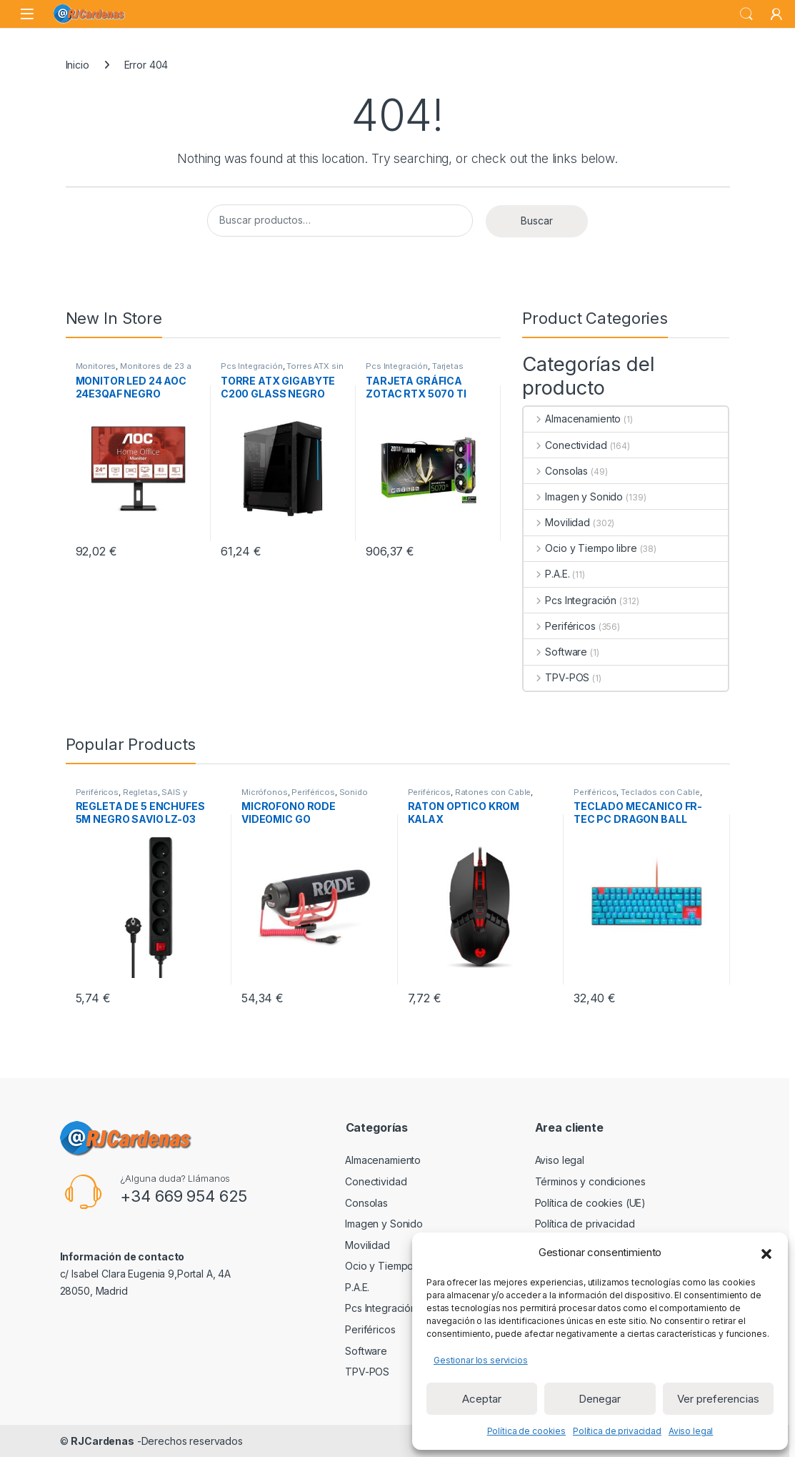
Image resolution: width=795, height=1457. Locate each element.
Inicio (77, 65)
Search (746, 14)
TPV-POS (556, 677)
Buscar (537, 220)
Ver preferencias (718, 1399)
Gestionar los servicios (481, 1360)
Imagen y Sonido (573, 496)
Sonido (353, 792)
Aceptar (481, 1399)
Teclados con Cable (660, 792)
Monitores (96, 366)
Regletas (140, 792)
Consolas (556, 471)
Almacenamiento (572, 419)
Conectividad (565, 445)
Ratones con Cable (493, 792)
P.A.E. (546, 574)
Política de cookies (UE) (590, 1203)
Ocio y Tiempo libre (580, 548)
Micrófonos (264, 792)
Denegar (600, 1399)
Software (555, 652)
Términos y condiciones (590, 1181)
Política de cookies (526, 1431)
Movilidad (557, 522)
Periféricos (559, 626)
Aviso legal (691, 1431)
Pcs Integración (252, 366)
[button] (766, 1252)
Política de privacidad (617, 1431)
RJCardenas (102, 1441)
